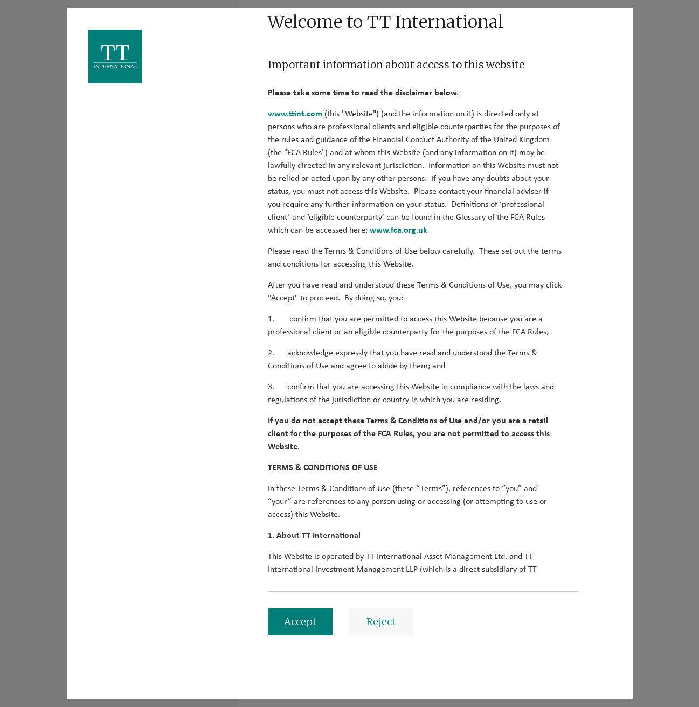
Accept (300, 621)
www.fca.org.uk (398, 230)
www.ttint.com (295, 113)
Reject (381, 621)
